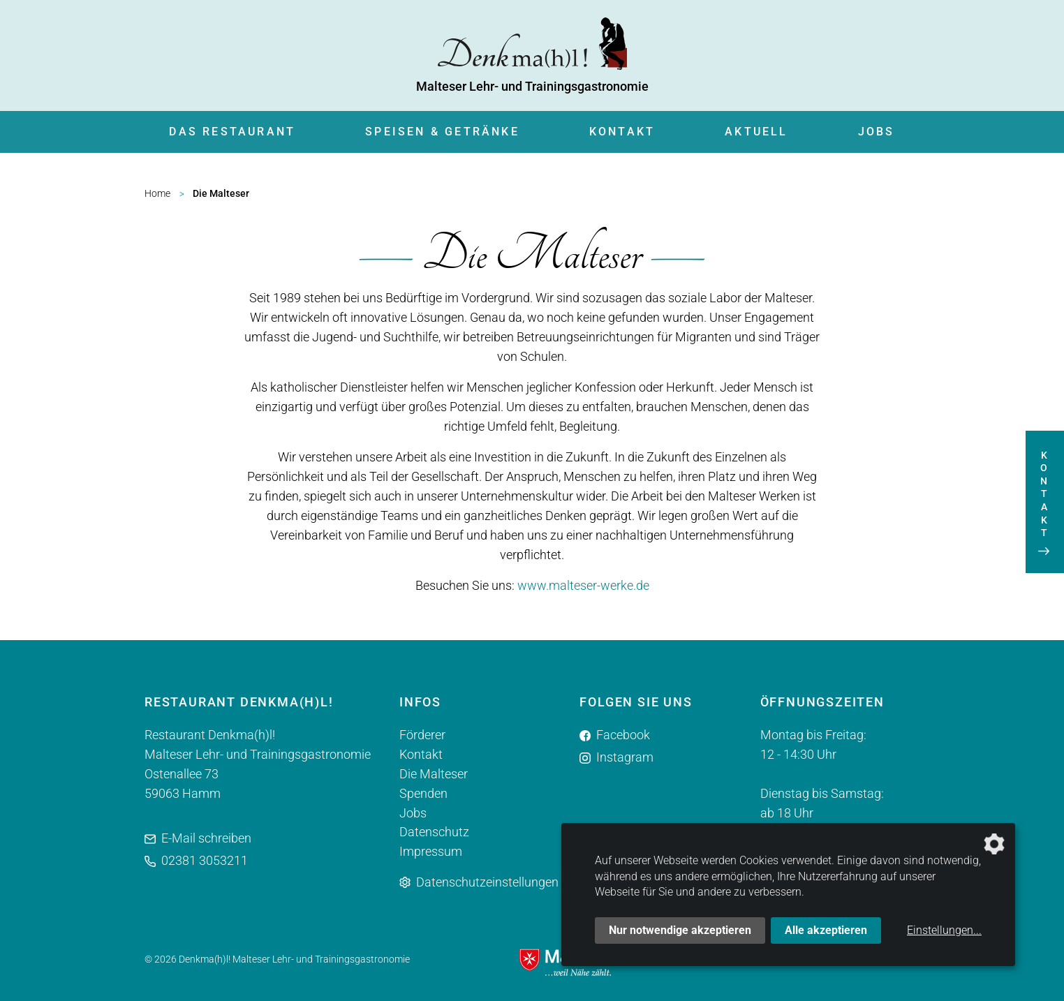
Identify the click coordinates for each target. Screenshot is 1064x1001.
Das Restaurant (232, 131)
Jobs (876, 131)
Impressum (430, 852)
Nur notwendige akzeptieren (680, 930)
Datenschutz (434, 832)
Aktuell (756, 131)
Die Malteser (433, 773)
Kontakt (622, 131)
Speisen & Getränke (442, 131)
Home (157, 193)
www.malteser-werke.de (583, 585)
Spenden (423, 793)
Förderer (422, 734)
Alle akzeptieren (826, 930)
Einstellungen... (944, 930)
